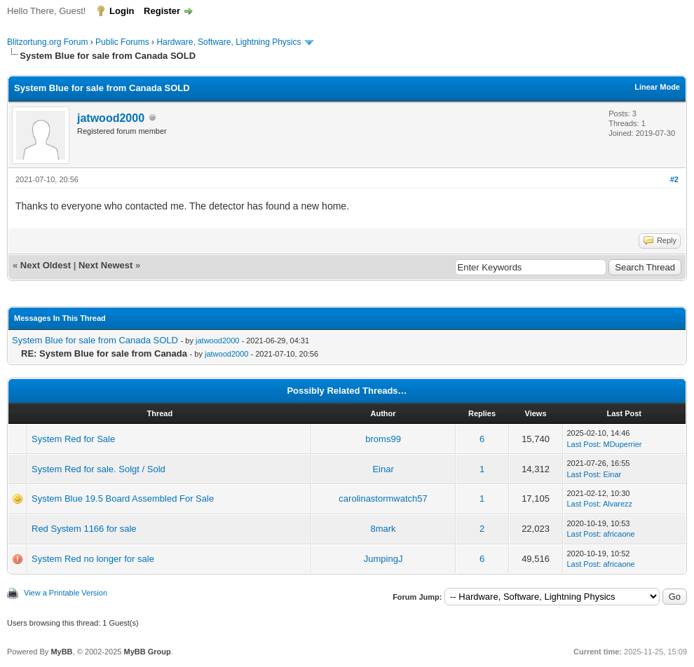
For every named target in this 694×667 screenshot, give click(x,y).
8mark (383, 528)
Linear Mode (657, 87)
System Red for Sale (73, 439)
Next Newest (105, 265)
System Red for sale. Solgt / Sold (98, 469)
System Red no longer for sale (93, 558)
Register (162, 11)
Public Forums (122, 42)
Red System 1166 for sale (84, 528)
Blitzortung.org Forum (47, 42)
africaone (618, 534)
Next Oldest (45, 265)
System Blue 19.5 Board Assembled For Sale (123, 498)
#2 (674, 179)
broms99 (383, 439)
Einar (382, 469)
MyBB (61, 651)
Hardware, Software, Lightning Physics (228, 42)
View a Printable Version (65, 593)
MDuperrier (622, 444)
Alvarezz (617, 504)
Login (121, 11)
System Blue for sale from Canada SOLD (95, 340)
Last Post (583, 444)
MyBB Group (146, 651)
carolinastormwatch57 (383, 498)
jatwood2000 (110, 118)
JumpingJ (383, 558)
